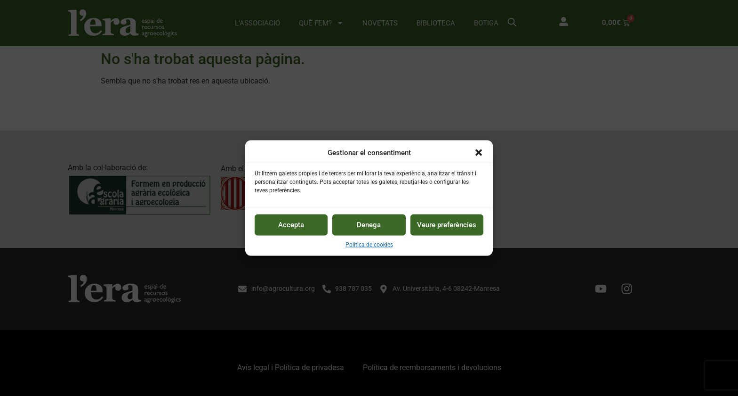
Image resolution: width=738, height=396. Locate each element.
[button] (478, 152)
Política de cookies (369, 244)
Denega (369, 225)
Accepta (291, 225)
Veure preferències (446, 225)
